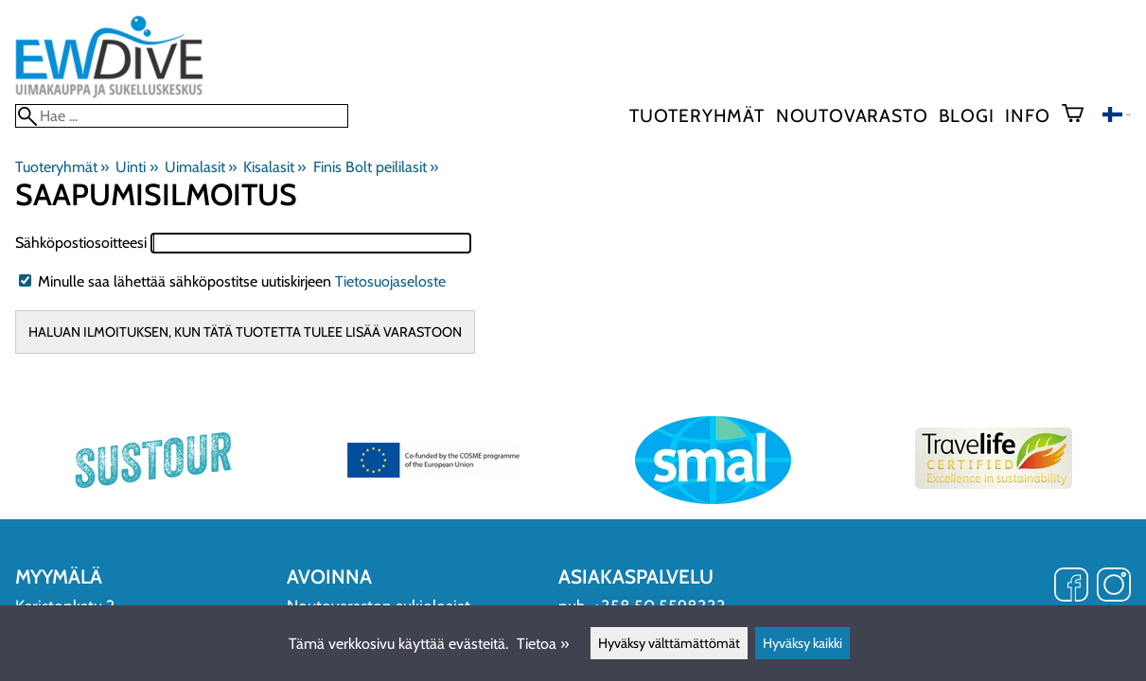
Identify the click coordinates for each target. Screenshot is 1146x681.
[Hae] (181, 116)
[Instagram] (1114, 586)
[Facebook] (1071, 586)
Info (1027, 115)
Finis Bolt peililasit (375, 167)
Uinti (136, 167)
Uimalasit (201, 167)
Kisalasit (274, 167)
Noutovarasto (852, 115)
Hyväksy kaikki (802, 643)
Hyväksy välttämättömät (669, 643)
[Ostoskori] (1080, 115)
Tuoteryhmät (697, 115)
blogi (966, 115)
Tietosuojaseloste (390, 281)
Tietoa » (543, 644)
